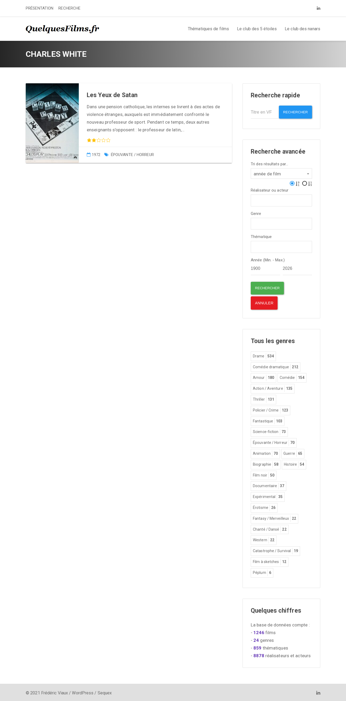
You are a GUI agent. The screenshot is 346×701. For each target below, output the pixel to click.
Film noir (263, 474)
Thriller (263, 399)
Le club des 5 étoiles (257, 28)
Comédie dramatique (275, 366)
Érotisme (264, 507)
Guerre (292, 453)
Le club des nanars (302, 28)
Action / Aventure (272, 388)
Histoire (294, 463)
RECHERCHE (69, 8)
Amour (263, 377)
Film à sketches (269, 561)
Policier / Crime (270, 409)
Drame (263, 355)
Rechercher (293, 112)
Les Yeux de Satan (112, 95)
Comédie (292, 377)
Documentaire (268, 485)
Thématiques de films (208, 28)
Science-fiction (269, 431)
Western (263, 539)
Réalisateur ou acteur (269, 189)
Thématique (261, 235)
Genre (256, 212)
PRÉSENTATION (39, 8)
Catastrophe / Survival (275, 550)
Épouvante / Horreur (132, 154)
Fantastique (267, 420)
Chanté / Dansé (270, 528)
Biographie (265, 463)
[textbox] (254, 198)
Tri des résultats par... (269, 163)
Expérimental (268, 496)
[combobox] (281, 172)
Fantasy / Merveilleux (274, 517)
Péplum (262, 572)
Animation (265, 453)
